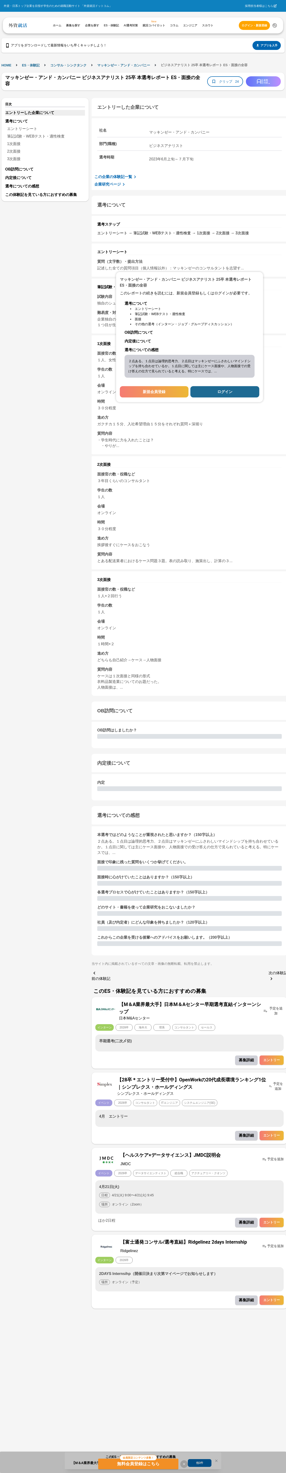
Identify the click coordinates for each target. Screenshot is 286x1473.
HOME (6, 65)
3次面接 (14, 159)
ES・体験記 (31, 65)
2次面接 (14, 151)
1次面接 (14, 144)
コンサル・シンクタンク (68, 65)
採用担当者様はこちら (259, 6)
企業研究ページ (110, 184)
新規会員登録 (154, 392)
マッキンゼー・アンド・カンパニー (123, 65)
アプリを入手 (267, 45)
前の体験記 (101, 975)
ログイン (224, 392)
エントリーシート (22, 129)
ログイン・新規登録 (254, 25)
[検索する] (275, 25)
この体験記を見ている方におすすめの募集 (41, 195)
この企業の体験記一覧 (116, 177)
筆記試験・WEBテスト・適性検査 (36, 136)
